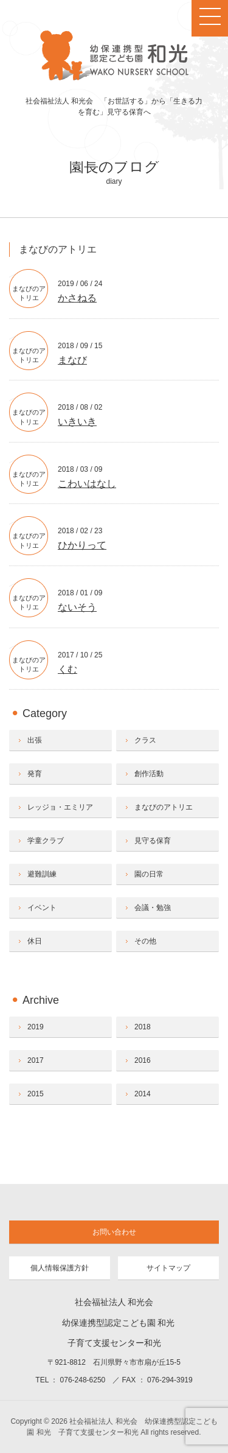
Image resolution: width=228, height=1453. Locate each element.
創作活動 (149, 773)
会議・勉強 (152, 907)
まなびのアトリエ (163, 807)
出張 (34, 740)
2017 (35, 1060)
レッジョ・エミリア (60, 807)
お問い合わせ (114, 1232)
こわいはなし (87, 483)
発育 (34, 773)
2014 (142, 1094)
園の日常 (149, 874)
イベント (42, 907)
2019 (35, 1027)
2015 (35, 1094)
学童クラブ (45, 840)
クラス (145, 740)
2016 (142, 1060)
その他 (145, 941)
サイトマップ (168, 1268)
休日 (34, 941)
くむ (67, 669)
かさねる (77, 298)
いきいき (77, 421)
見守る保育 (152, 840)
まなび (72, 360)
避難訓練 (42, 874)
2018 (142, 1027)
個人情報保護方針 (59, 1268)
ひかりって (82, 545)
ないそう (77, 607)
